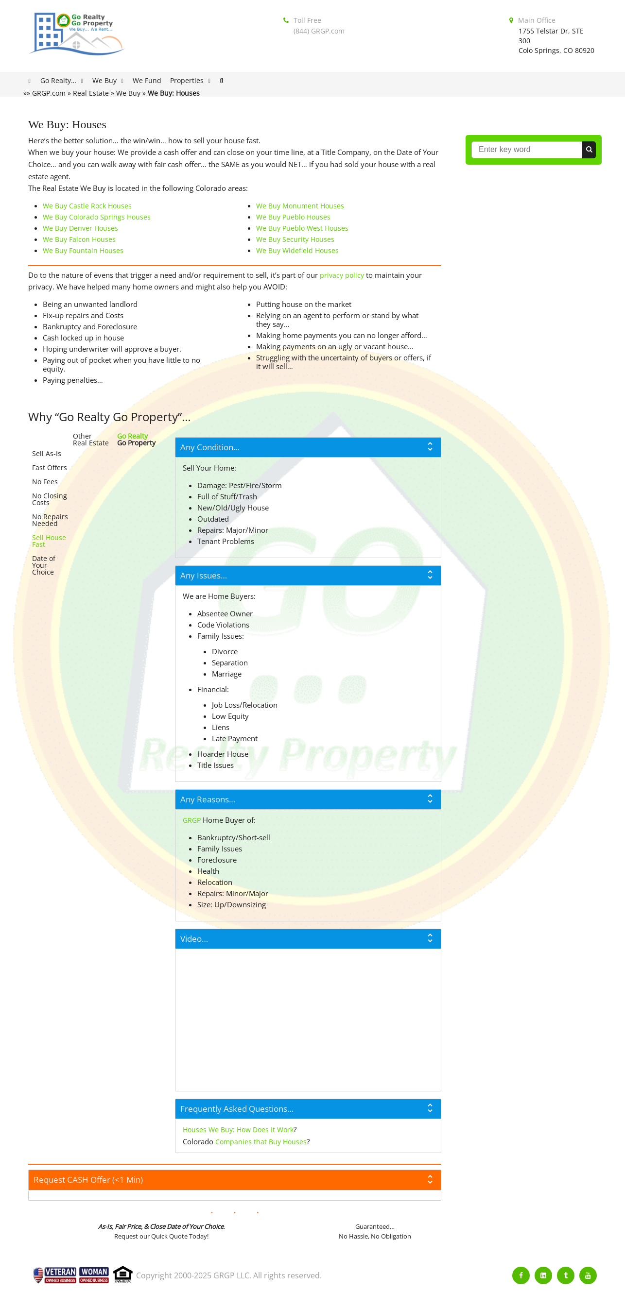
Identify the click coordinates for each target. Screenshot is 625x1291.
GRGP (192, 820)
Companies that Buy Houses (261, 1141)
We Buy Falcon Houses (79, 239)
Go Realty (132, 436)
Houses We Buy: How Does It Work (238, 1129)
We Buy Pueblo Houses (293, 216)
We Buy (128, 93)
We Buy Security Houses (295, 239)
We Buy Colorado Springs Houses (97, 216)
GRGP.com (49, 93)
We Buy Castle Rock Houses (87, 205)
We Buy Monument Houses (300, 205)
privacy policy (342, 275)
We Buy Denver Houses (80, 228)
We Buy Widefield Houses (297, 250)
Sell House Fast (49, 541)
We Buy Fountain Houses (83, 250)
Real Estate (91, 93)
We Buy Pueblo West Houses (302, 228)
